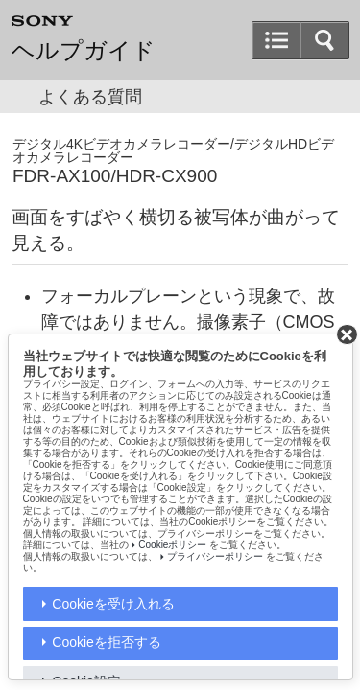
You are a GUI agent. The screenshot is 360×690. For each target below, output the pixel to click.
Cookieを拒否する (106, 642)
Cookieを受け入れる (113, 603)
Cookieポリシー (172, 545)
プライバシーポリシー (215, 556)
